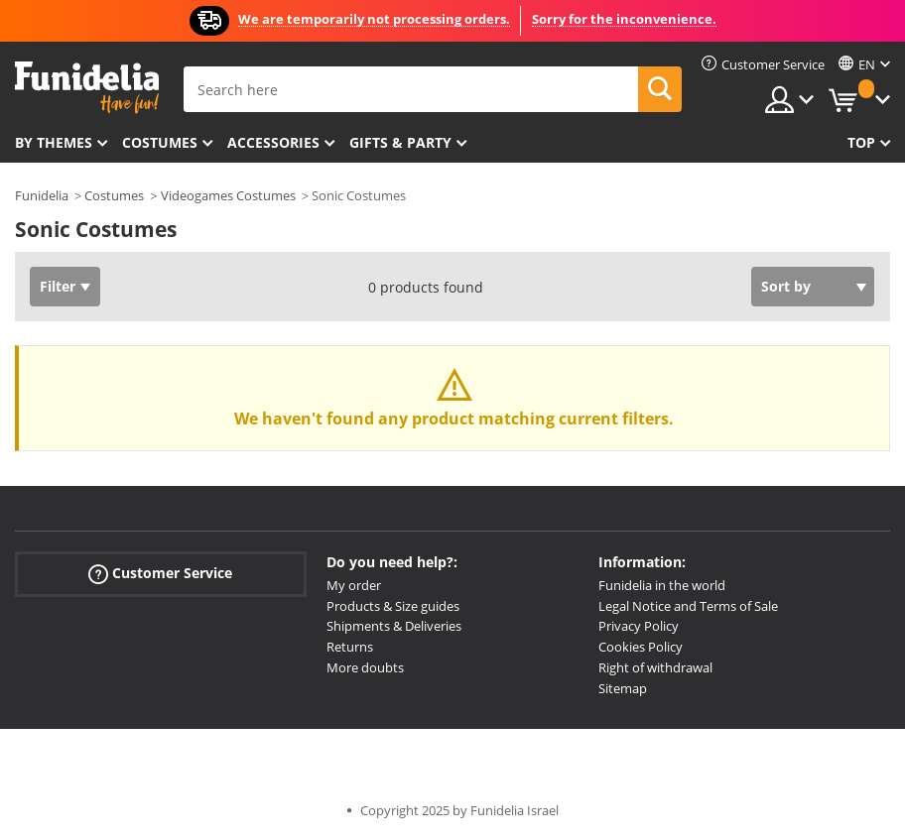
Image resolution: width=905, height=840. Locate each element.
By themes (53, 142)
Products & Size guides (392, 606)
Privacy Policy (638, 626)
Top (861, 142)
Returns (349, 647)
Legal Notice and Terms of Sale (688, 606)
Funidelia (41, 195)
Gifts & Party (400, 142)
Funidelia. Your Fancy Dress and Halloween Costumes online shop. (87, 87)
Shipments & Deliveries (393, 626)
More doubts (365, 667)
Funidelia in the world (661, 585)
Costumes (159, 142)
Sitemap (622, 688)
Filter (57, 286)
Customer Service (160, 573)
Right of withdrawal (655, 667)
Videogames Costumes (228, 195)
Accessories (273, 142)
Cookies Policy (640, 647)
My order (353, 585)
